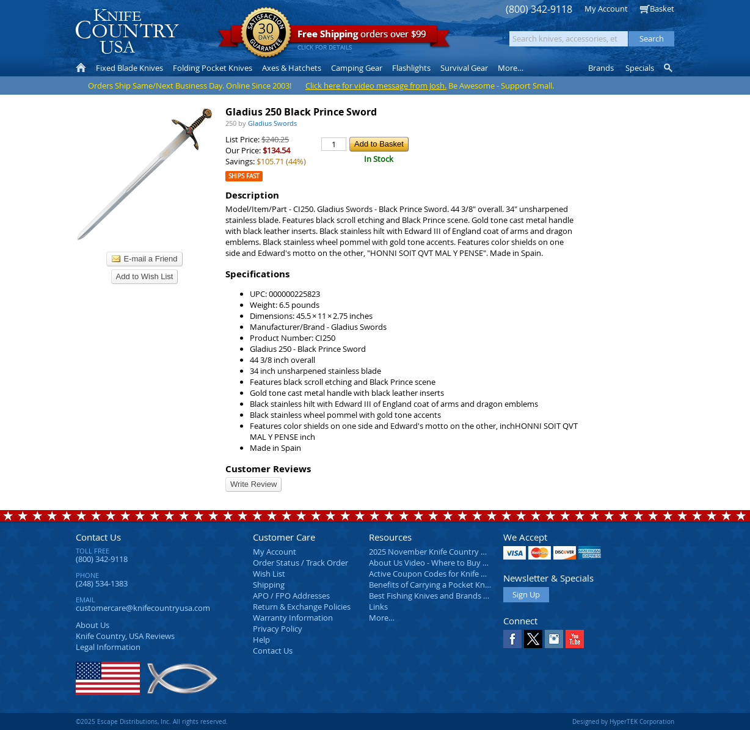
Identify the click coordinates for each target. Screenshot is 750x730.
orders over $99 (334, 36)
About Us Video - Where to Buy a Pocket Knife (451, 562)
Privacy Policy (277, 628)
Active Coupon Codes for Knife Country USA (448, 573)
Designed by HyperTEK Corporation (623, 721)
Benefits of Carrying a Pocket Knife (431, 584)
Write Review (253, 484)
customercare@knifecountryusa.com (143, 607)
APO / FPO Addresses (291, 595)
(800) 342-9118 (539, 9)
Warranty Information (293, 617)
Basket (662, 8)
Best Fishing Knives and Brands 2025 (434, 595)
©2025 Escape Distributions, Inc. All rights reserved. (152, 721)
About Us (92, 624)
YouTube (575, 639)
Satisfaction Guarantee (266, 33)
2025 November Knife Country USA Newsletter (453, 551)
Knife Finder (669, 67)
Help (261, 639)
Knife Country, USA (127, 31)
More (510, 67)
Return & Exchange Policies (302, 606)
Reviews (125, 635)
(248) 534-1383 (102, 583)
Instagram (554, 639)
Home (81, 67)
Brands (601, 67)
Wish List (269, 573)
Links (378, 606)
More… (382, 617)
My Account (606, 8)
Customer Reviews (268, 468)
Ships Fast (244, 176)
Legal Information (108, 646)
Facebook (512, 639)
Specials (639, 67)
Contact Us (98, 537)
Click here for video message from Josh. (375, 85)
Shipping (269, 584)
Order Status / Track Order (300, 562)
